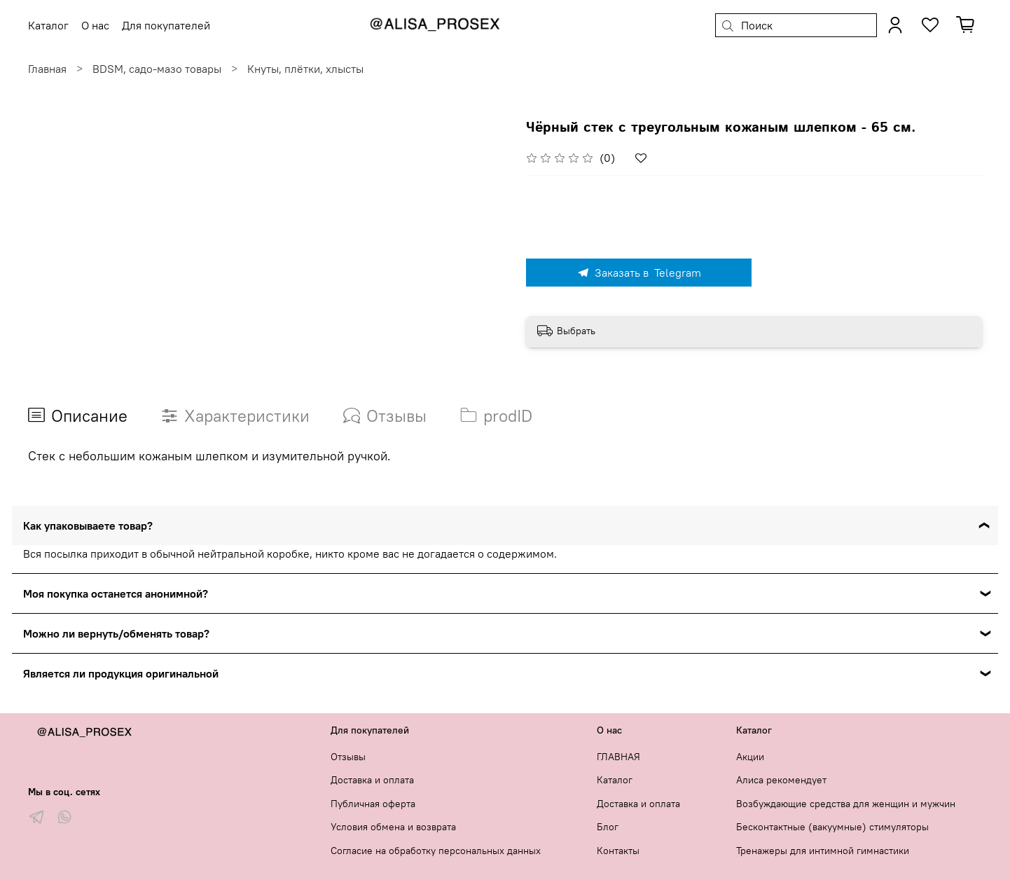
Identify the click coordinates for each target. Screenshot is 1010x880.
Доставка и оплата (372, 780)
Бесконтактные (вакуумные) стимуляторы (832, 826)
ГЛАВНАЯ (618, 756)
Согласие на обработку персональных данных (436, 850)
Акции (750, 756)
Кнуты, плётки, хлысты (305, 69)
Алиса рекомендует (781, 780)
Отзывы (348, 756)
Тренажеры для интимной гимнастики (822, 850)
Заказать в (638, 273)
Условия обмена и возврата (393, 826)
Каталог (614, 780)
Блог (607, 826)
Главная (47, 69)
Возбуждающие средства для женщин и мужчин (845, 803)
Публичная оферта (373, 803)
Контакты (618, 850)
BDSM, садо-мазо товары (156, 69)
